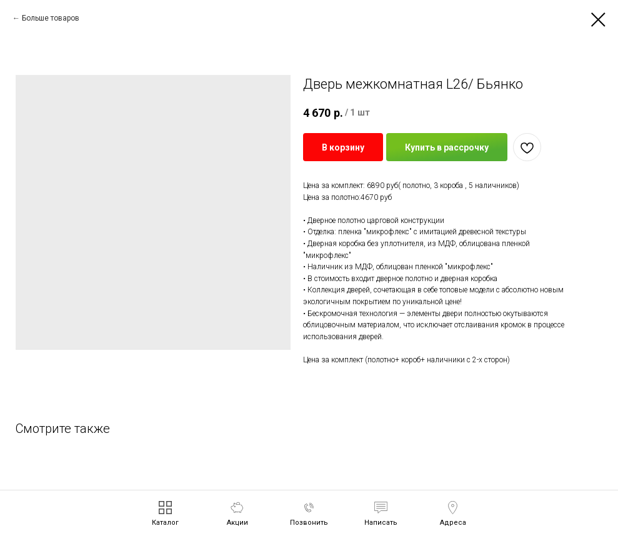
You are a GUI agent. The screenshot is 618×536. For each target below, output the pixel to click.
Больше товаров (50, 18)
